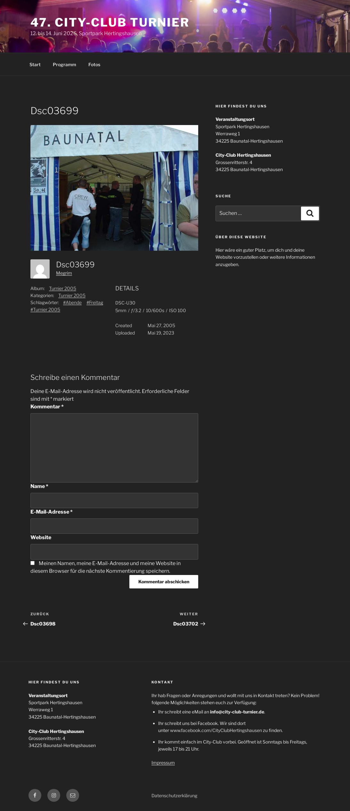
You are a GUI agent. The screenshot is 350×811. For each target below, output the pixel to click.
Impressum (163, 762)
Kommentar (47, 407)
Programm (64, 64)
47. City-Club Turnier (110, 22)
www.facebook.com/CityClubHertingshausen (216, 730)
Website (40, 537)
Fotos (94, 64)
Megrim (64, 273)
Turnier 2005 (62, 288)
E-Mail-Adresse (51, 512)
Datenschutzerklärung (174, 795)
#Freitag (94, 302)
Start (35, 64)
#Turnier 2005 (45, 309)
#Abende (72, 302)
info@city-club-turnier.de (237, 711)
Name (39, 486)
